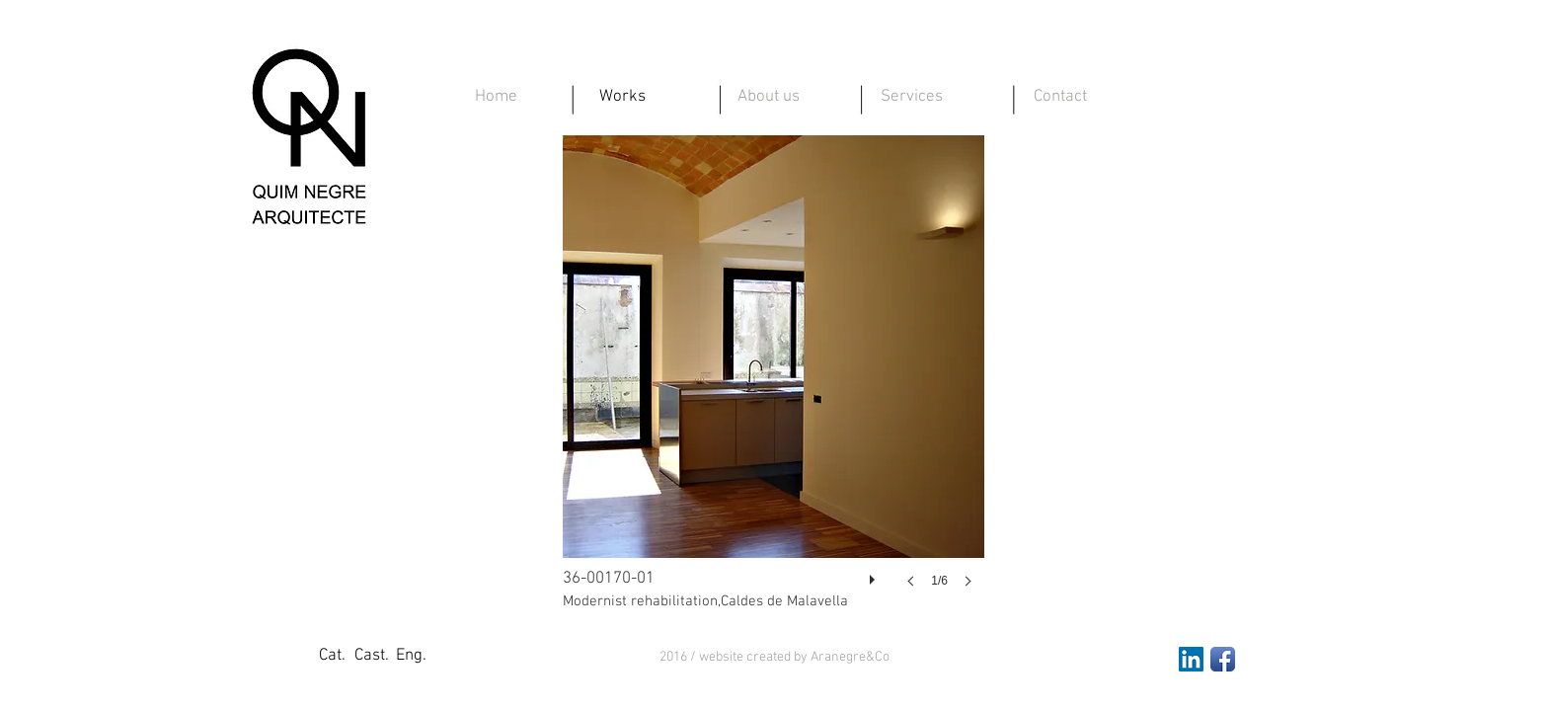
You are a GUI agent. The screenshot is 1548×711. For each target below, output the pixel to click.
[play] (874, 575)
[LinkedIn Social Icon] (1191, 659)
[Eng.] (410, 657)
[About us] (768, 98)
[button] (774, 657)
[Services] (911, 98)
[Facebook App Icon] (1222, 659)
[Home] (495, 98)
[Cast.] (371, 657)
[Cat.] (331, 657)
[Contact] (1060, 98)
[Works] (622, 98)
